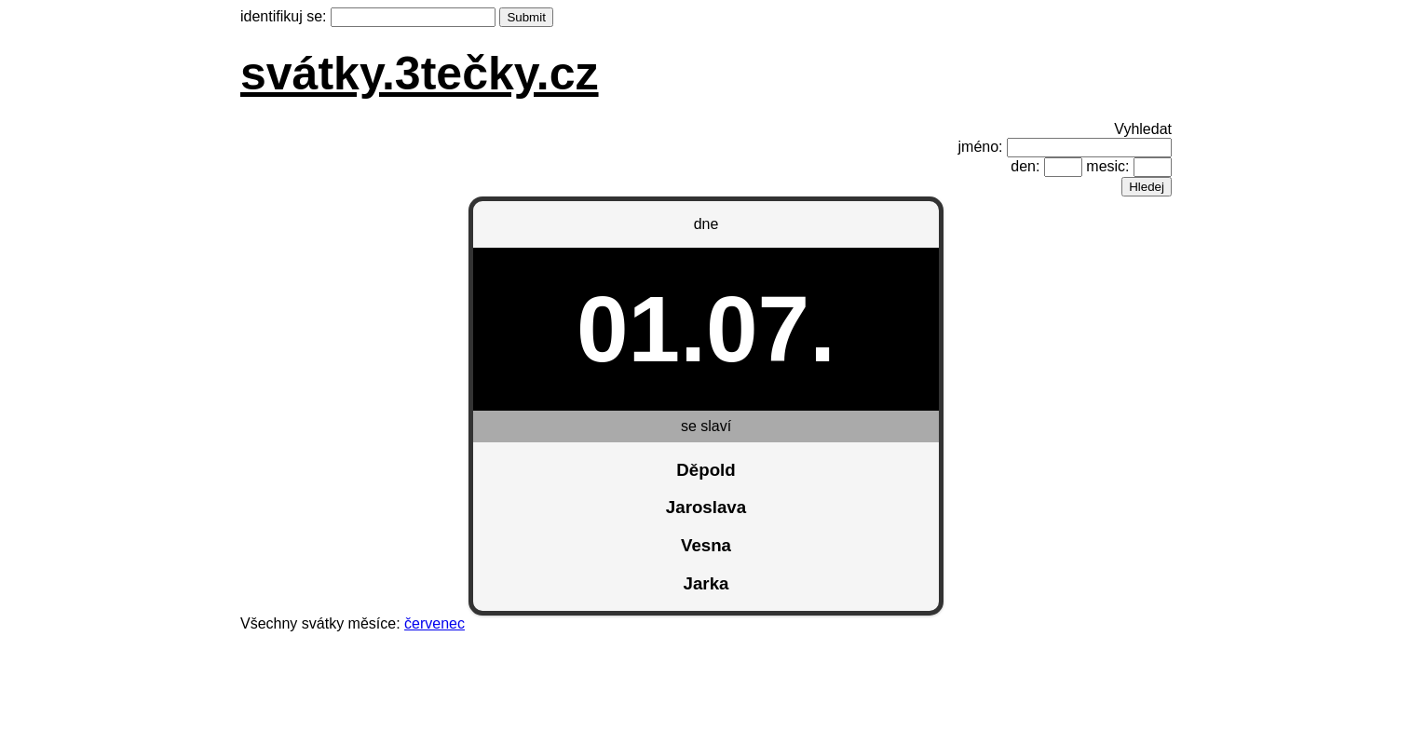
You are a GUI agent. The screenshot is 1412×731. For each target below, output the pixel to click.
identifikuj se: (283, 16)
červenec (434, 623)
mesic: (1107, 166)
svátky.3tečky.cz (419, 73)
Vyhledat (1143, 129)
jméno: (980, 147)
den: (1025, 166)
